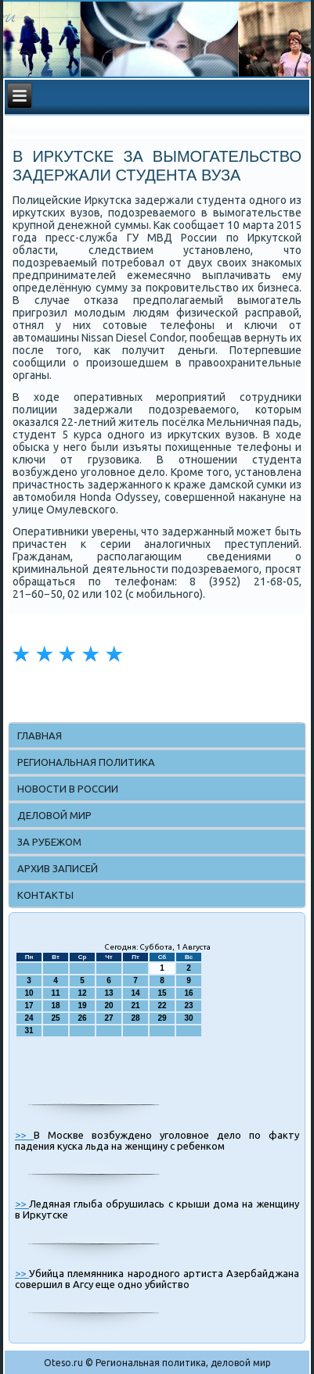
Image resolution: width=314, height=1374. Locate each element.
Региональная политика (86, 762)
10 (28, 993)
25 (55, 1018)
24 (28, 1018)
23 (188, 1005)
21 (135, 1005)
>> (24, 1134)
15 (161, 993)
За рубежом (49, 841)
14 (135, 993)
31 (28, 1030)
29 (161, 1018)
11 (55, 993)
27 (108, 1018)
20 (108, 1005)
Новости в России (67, 788)
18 (55, 1005)
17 (28, 1005)
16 (188, 993)
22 (161, 1005)
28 (135, 1018)
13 (108, 993)
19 (82, 1005)
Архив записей (57, 868)
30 (188, 1018)
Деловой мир (54, 815)
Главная (39, 735)
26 (82, 1018)
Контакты (45, 894)
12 (82, 993)
